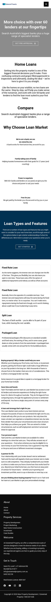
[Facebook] (5, 585)
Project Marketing (10, 525)
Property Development (12, 523)
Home (6, 507)
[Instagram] (15, 585)
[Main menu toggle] (46, 4)
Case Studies (8, 533)
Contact (7, 513)
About (6, 510)
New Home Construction (13, 528)
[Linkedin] (20, 585)
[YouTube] (10, 585)
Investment (8, 531)
